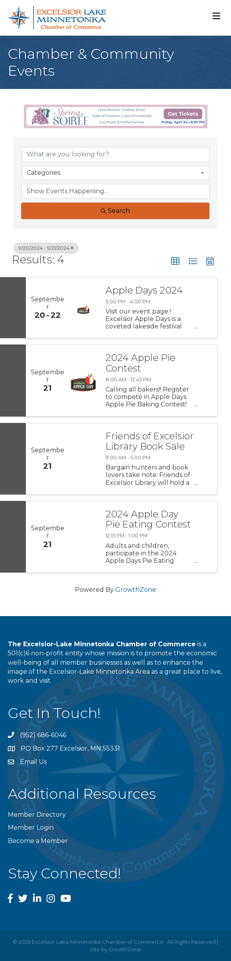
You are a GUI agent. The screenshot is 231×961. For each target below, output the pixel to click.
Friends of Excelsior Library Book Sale (149, 441)
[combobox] (115, 173)
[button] (175, 261)
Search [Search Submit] (115, 210)
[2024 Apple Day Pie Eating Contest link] (83, 537)
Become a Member (38, 841)
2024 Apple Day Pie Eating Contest (148, 519)
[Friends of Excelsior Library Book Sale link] (83, 459)
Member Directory (37, 814)
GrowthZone (135, 589)
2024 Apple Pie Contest (140, 363)
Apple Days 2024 (144, 290)
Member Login (31, 827)
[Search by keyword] (115, 154)
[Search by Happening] (115, 191)
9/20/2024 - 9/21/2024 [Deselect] (46, 248)
